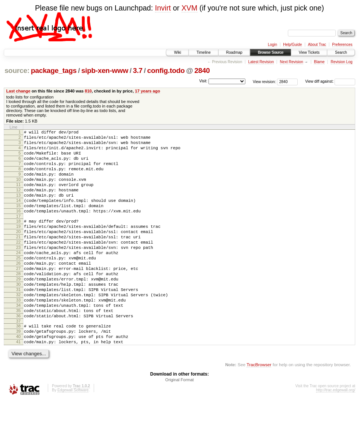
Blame (319, 62)
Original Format (179, 423)
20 (18, 252)
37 (18, 360)
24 (18, 277)
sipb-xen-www (104, 70)
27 (18, 296)
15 (18, 221)
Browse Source (270, 52)
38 (18, 365)
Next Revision (291, 62)
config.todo (166, 70)
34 (18, 341)
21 (18, 258)
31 (18, 322)
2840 (202, 70)
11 (18, 196)
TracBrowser (258, 408)
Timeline (203, 52)
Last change (18, 91)
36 (18, 354)
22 (18, 264)
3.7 (137, 70)
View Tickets (309, 52)
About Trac (317, 44)
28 (18, 303)
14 (18, 215)
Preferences (342, 44)
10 (18, 189)
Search (341, 52)
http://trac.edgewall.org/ (335, 434)
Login (272, 44)
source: (17, 70)
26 (18, 290)
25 (18, 284)
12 (18, 202)
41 (18, 384)
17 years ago (147, 91)
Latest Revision (261, 62)
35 (18, 348)
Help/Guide (292, 44)
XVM (189, 8)
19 (18, 245)
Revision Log (342, 62)
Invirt (163, 8)
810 (88, 91)
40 (18, 378)
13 (18, 208)
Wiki (177, 52)
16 (18, 228)
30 (18, 316)
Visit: (203, 81)
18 (18, 239)
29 (18, 309)
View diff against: (330, 81)
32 (18, 328)
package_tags (54, 70)
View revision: (264, 81)
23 (18, 271)
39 (18, 372)
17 (18, 234)
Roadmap (234, 52)
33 (18, 335)
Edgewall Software (72, 434)
